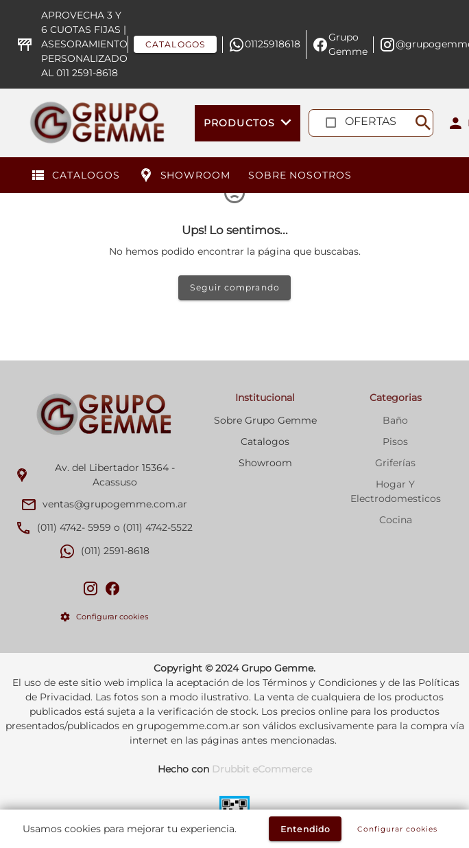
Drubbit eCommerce (262, 769)
